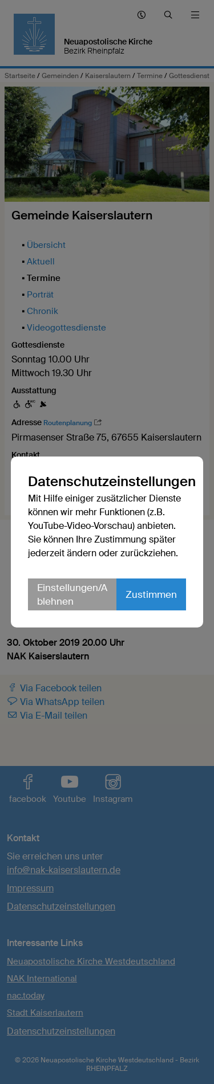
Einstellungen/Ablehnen (72, 594)
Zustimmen (151, 594)
